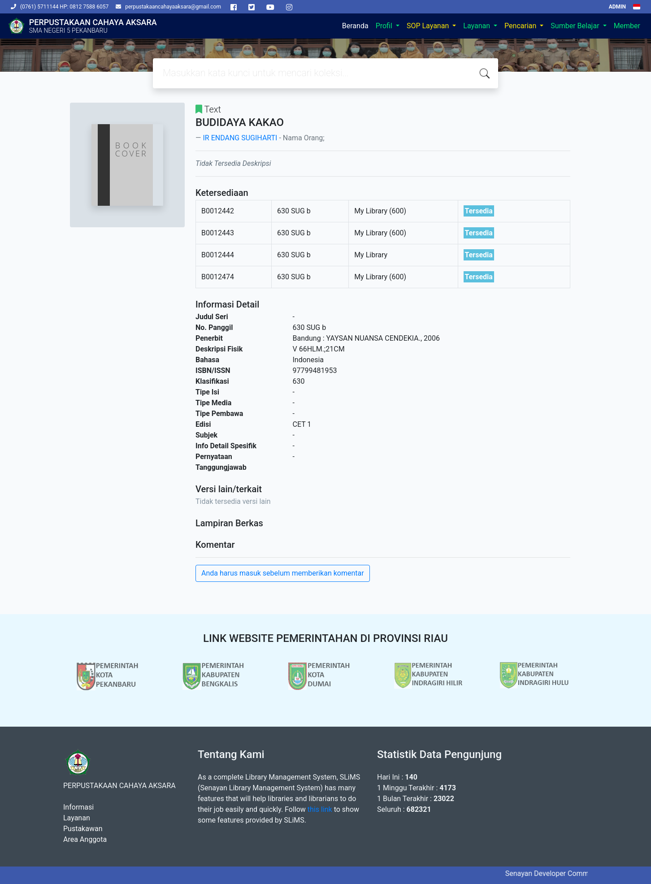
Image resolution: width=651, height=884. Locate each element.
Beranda (355, 26)
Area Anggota (85, 839)
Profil (385, 26)
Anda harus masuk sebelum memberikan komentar (282, 573)
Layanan (477, 26)
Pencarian (521, 26)
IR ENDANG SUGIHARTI (240, 138)
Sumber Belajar (576, 26)
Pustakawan (82, 828)
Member (627, 26)
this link (320, 809)
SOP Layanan (429, 26)
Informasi (78, 807)
